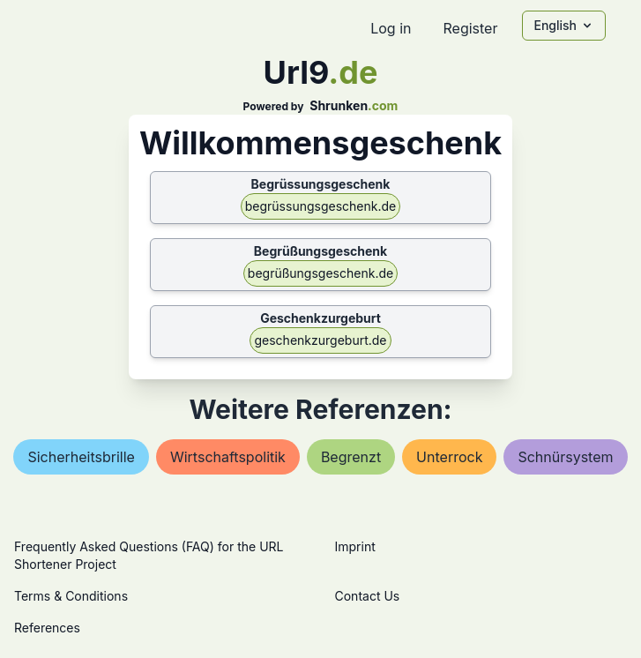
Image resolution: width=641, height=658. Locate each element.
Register (470, 28)
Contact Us (367, 595)
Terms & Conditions (71, 595)
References (47, 627)
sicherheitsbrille (80, 457)
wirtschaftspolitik (228, 457)
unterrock (449, 457)
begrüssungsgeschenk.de (320, 205)
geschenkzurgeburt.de (320, 340)
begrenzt (351, 457)
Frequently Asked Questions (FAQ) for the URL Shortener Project (148, 555)
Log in (390, 28)
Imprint (355, 546)
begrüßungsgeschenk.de (320, 272)
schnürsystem (565, 457)
